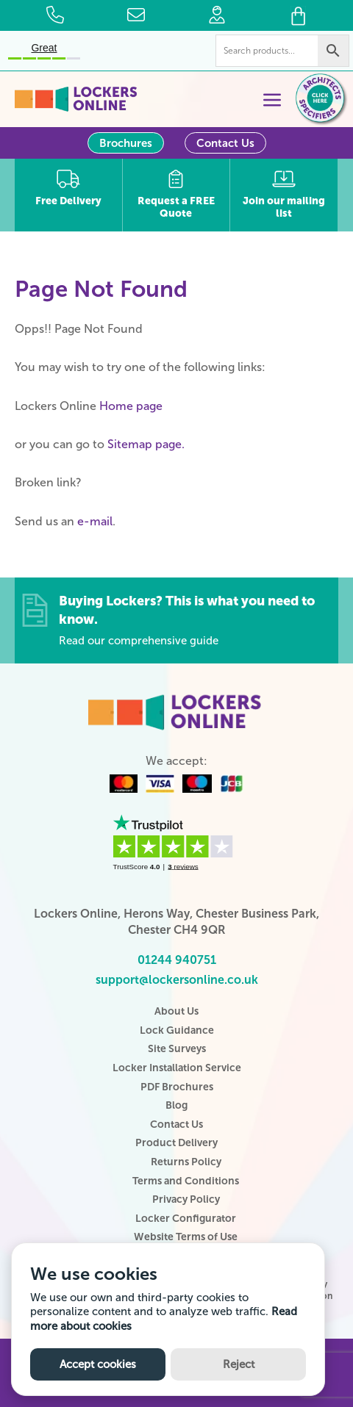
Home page (131, 406)
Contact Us (225, 143)
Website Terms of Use (186, 1237)
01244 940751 (177, 960)
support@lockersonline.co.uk (177, 980)
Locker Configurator (185, 1218)
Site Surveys (177, 1049)
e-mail (95, 521)
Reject (238, 1364)
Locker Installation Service (177, 1068)
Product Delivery (176, 1143)
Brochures (125, 143)
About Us (176, 1011)
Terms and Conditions (185, 1181)
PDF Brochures (176, 1087)
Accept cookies (98, 1364)
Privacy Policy (186, 1199)
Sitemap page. (146, 444)
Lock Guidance (177, 1030)
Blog (176, 1105)
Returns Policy (186, 1162)
